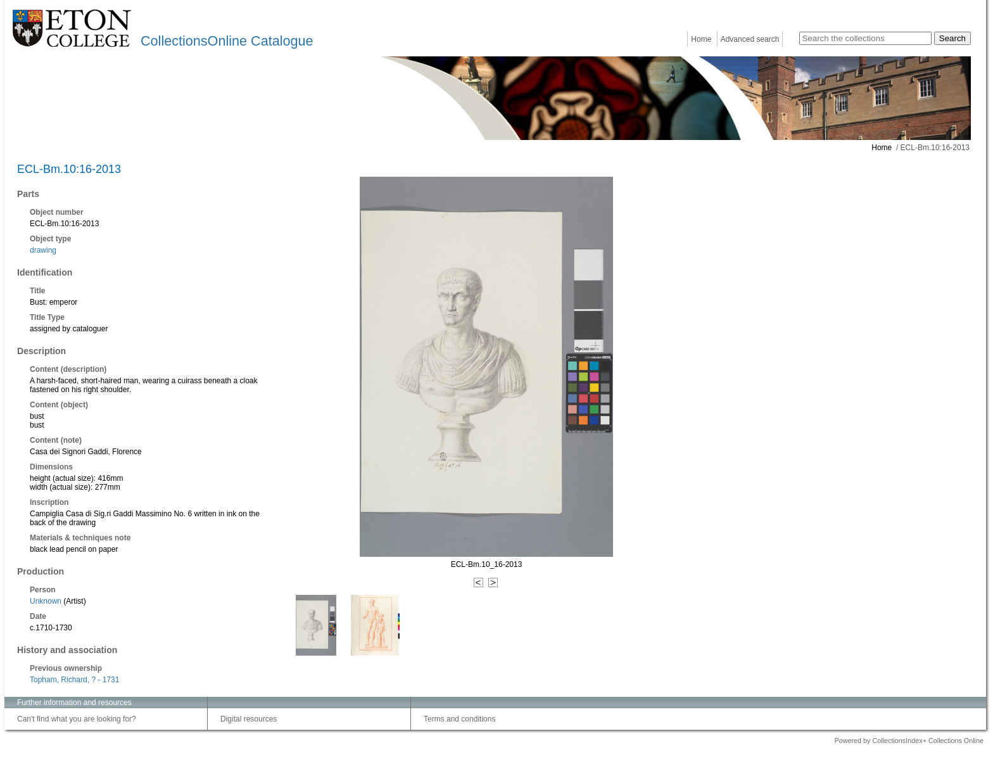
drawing (43, 250)
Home (701, 39)
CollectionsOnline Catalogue (227, 41)
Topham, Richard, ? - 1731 (74, 679)
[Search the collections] (865, 38)
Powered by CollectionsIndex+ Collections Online (909, 740)
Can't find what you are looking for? (76, 719)
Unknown (45, 601)
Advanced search (750, 39)
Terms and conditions (459, 719)
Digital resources (248, 719)
